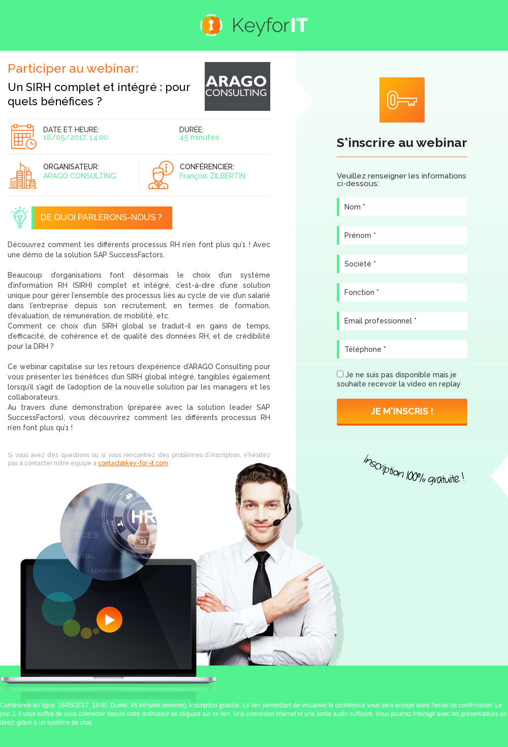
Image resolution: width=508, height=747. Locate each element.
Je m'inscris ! (402, 411)
